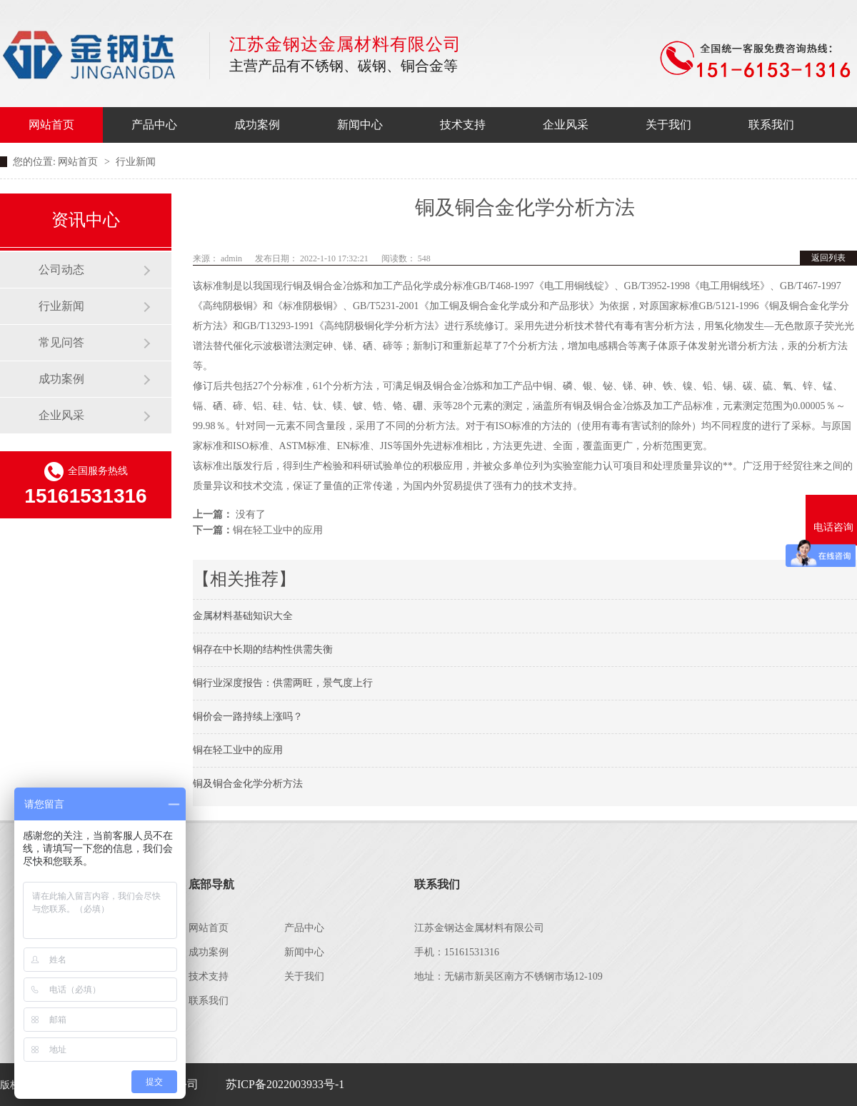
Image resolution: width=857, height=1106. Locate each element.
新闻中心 (360, 125)
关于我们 (668, 125)
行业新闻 (61, 306)
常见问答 (61, 342)
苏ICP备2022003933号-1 (285, 1084)
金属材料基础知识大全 (243, 615)
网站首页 (51, 125)
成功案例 (257, 125)
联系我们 (771, 125)
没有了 (251, 514)
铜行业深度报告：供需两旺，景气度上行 (283, 683)
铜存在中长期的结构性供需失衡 (263, 649)
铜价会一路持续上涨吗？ (248, 716)
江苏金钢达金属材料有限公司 (97, 55)
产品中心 (154, 125)
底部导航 (211, 884)
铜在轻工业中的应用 (278, 530)
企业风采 (565, 125)
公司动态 (61, 269)
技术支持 (463, 125)
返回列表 (828, 258)
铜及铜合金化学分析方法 (248, 783)
